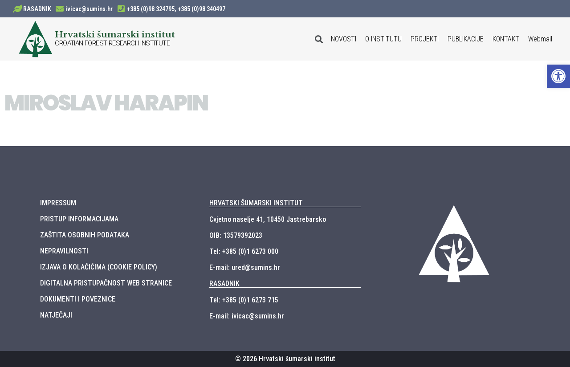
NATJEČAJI (56, 315)
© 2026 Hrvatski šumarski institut (285, 359)
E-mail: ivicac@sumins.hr (246, 316)
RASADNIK (37, 8)
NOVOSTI (343, 39)
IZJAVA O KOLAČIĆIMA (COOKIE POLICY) (98, 267)
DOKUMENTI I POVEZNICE (77, 299)
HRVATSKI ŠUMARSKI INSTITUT (256, 203)
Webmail (540, 39)
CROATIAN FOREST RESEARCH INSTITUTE (112, 43)
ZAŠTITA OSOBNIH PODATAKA (84, 235)
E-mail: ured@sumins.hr (244, 267)
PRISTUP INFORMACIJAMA (79, 219)
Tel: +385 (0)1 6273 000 (243, 251)
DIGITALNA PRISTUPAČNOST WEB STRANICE (106, 283)
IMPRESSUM (58, 203)
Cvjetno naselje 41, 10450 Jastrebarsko (267, 219)
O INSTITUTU (383, 39)
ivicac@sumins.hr (89, 8)
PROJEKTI (425, 39)
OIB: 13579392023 (235, 235)
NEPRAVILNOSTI (64, 251)
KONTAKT (506, 39)
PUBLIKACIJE (466, 39)
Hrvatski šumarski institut (115, 34)
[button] (558, 76)
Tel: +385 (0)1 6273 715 (243, 300)
